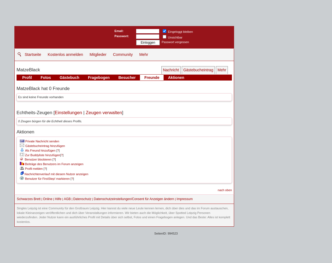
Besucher (127, 77)
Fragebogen (99, 77)
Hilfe (58, 199)
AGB (67, 199)
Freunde (151, 77)
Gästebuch (69, 77)
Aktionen (176, 77)
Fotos (46, 77)
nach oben (225, 190)
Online (48, 199)
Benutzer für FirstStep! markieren (47, 178)
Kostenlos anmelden (65, 54)
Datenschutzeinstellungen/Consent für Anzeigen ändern (134, 199)
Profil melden (31, 168)
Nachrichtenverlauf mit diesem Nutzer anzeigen (54, 174)
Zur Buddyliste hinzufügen (40, 155)
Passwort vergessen (175, 42)
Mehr (143, 54)
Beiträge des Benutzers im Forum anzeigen (51, 164)
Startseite (33, 54)
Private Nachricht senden (39, 141)
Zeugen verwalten (104, 112)
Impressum (185, 199)
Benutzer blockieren (36, 159)
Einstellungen (68, 112)
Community (123, 54)
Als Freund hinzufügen (37, 150)
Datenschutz (82, 199)
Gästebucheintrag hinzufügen (42, 145)
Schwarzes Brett (28, 199)
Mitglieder (98, 54)
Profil (27, 77)
